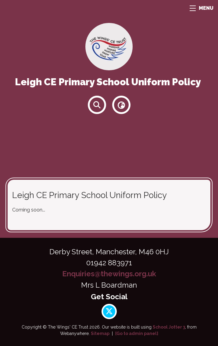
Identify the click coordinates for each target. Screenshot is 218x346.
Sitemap (100, 333)
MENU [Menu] (201, 8)
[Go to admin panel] (136, 333)
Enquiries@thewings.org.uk (109, 273)
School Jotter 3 (169, 327)
